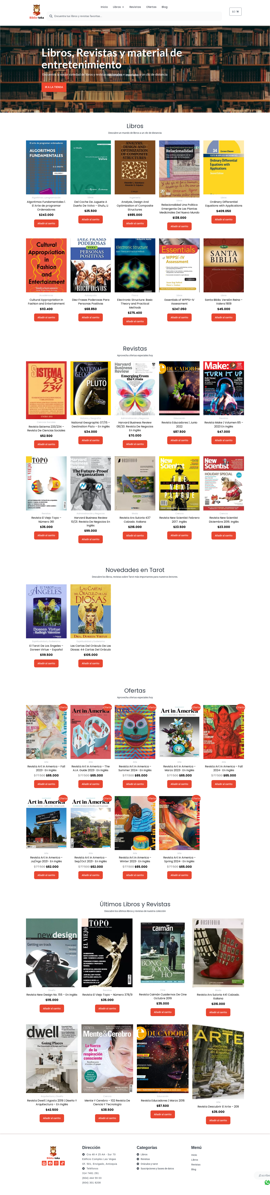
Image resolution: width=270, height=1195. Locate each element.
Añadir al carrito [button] (46, 223)
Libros (194, 1159)
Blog (193, 1169)
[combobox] (134, 16)
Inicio (194, 1154)
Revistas (195, 1164)
